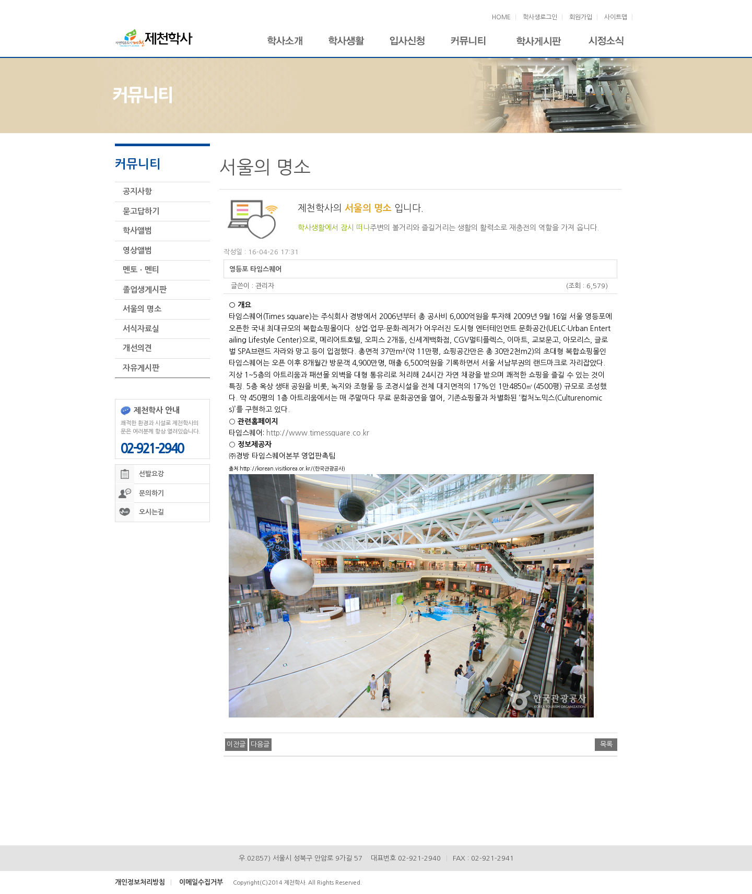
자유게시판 (141, 365)
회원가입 (580, 17)
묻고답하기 (141, 209)
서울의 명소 (142, 306)
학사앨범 (137, 228)
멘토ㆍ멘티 (141, 267)
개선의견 (137, 345)
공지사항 (137, 189)
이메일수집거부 (201, 879)
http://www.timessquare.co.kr (317, 430)
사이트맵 (615, 17)
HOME (501, 17)
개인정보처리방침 (140, 879)
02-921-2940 (152, 446)
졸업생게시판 (145, 287)
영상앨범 (137, 248)
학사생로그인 (540, 17)
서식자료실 (141, 326)
